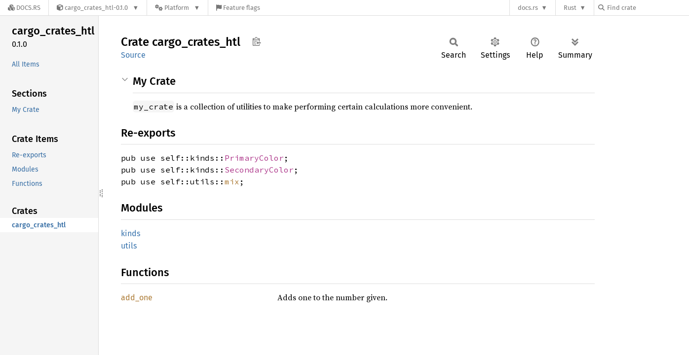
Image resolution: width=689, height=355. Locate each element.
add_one (137, 297)
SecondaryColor (259, 170)
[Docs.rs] (24, 7)
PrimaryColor (254, 158)
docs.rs (528, 7)
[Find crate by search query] (647, 7)
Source (133, 55)
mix (232, 181)
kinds (130, 233)
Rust (570, 7)
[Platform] (177, 7)
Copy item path (256, 41)
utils (129, 245)
